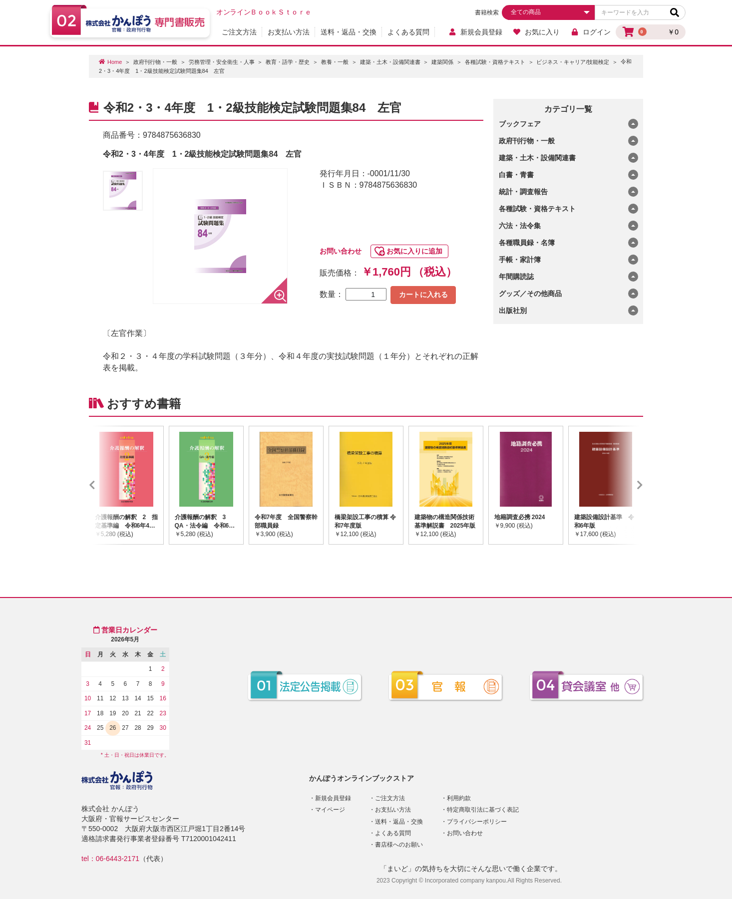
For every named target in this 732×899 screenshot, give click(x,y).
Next (625, 485)
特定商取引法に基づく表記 (483, 809)
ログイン (590, 32)
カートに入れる (423, 295)
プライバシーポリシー (477, 821)
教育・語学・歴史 (288, 62)
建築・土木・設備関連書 (390, 62)
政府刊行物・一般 (155, 62)
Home (114, 62)
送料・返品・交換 (348, 32)
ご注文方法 (239, 32)
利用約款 (459, 798)
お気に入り (536, 32)
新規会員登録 (475, 32)
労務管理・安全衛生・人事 (222, 62)
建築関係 (442, 62)
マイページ (330, 809)
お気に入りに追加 (414, 251)
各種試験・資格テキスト (495, 62)
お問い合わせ (341, 251)
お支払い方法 (289, 32)
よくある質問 (408, 32)
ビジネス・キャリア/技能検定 (572, 62)
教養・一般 (335, 62)
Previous (107, 485)
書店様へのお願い (399, 844)
